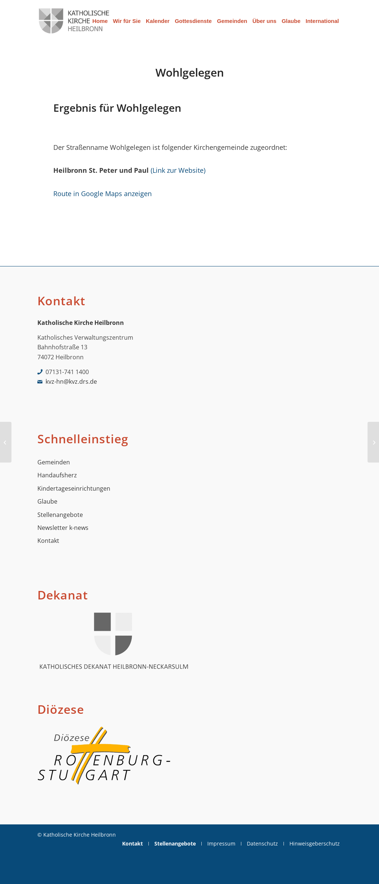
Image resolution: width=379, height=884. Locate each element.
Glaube (47, 501)
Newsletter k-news (62, 528)
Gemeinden (53, 462)
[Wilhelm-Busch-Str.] (5, 442)
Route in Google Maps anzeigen (102, 193)
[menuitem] (100, 21)
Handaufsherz (57, 475)
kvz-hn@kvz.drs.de (71, 381)
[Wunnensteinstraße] (373, 442)
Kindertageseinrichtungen (73, 488)
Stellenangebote (60, 515)
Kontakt (48, 541)
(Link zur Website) (178, 170)
